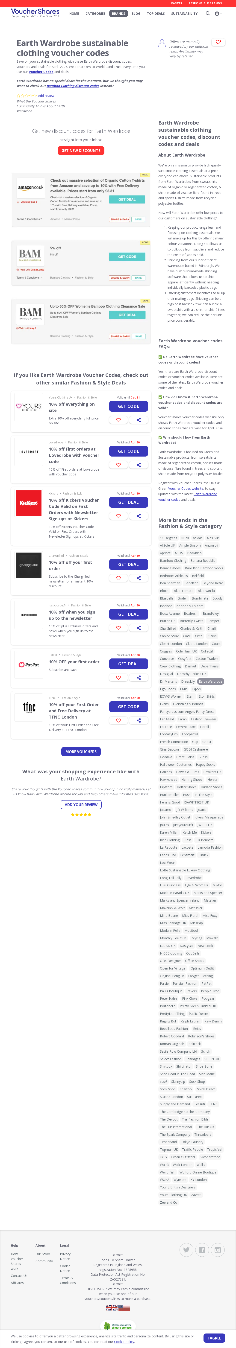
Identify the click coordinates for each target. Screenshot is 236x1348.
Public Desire (198, 1013)
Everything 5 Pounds (188, 704)
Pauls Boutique (171, 991)
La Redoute (168, 847)
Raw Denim (213, 1021)
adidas (198, 538)
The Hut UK (205, 1127)
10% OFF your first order (74, 661)
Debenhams (210, 666)
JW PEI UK (205, 825)
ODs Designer (170, 960)
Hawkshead (168, 779)
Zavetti (196, 1195)
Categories (96, 13)
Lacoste (187, 847)
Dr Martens (168, 681)
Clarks (212, 636)
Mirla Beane (169, 915)
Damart (190, 666)
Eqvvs (196, 689)
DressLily (188, 681)
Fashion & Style (87, 397)
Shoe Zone (204, 1066)
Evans (164, 704)
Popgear (208, 998)
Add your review (81, 804)
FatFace (166, 727)
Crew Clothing (170, 666)
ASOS (179, 553)
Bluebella (167, 598)
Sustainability (184, 13)
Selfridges (193, 1059)
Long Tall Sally (170, 878)
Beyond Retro (213, 583)
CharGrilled (56, 556)
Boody (217, 598)
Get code (128, 406)
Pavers (192, 991)
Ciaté (187, 636)
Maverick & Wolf (172, 908)
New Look (205, 945)
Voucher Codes (41, 72)
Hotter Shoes (187, 787)
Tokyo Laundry (192, 1142)
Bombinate (200, 598)
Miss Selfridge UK (173, 923)
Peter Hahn (168, 998)
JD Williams (185, 809)
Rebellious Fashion (174, 1028)
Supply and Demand (175, 1104)
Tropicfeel (214, 1149)
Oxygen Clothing (200, 976)
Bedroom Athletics (174, 576)
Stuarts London (171, 1097)
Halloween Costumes (176, 764)
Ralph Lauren (190, 1021)
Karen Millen (169, 832)
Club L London (197, 643)
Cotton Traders (207, 658)
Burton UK (168, 621)
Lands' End (168, 855)
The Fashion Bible (195, 1119)
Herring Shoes (191, 779)
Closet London (171, 643)
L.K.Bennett (204, 840)
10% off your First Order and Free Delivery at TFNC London (74, 711)
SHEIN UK (211, 1059)
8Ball (185, 538)
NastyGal (186, 945)
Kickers (53, 493)
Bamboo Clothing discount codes (73, 86)
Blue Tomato (184, 590)
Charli (211, 628)
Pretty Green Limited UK (198, 1006)
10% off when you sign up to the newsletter (72, 615)
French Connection (174, 742)
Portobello (168, 1006)
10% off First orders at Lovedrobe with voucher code (74, 455)
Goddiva (166, 757)
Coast (216, 643)
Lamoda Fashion (210, 847)
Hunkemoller (169, 794)
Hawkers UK (212, 772)
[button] (218, 14)
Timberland (168, 1142)
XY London (199, 1179)
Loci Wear (167, 862)
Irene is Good (170, 802)
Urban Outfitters (183, 1157)
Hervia (212, 779)
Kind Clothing (170, 840)
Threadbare (203, 1134)
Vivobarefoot (210, 1157)
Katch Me (190, 832)
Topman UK (169, 1149)
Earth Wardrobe (210, 681)
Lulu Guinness (170, 885)
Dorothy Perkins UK (191, 674)
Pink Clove (190, 998)
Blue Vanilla (206, 590)
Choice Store (169, 636)
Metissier (195, 908)
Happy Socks (205, 764)
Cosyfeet (185, 658)
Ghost (206, 742)
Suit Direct (195, 1097)
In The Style (203, 794)
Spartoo (186, 1089)
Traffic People (192, 1149)
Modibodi (191, 930)
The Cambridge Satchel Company (185, 1111)
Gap (195, 742)
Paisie (164, 983)
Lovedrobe (56, 442)
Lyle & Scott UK (196, 885)
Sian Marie (207, 1074)
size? (163, 1081)
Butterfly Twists (191, 621)
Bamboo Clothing (173, 560)
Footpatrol (190, 734)
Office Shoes (194, 960)
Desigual (166, 674)
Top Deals (156, 13)
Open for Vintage (172, 968)
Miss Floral (190, 915)
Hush (187, 794)
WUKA (164, 1179)
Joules (164, 825)
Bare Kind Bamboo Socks (204, 568)
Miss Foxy (209, 915)
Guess (203, 757)
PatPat (53, 655)
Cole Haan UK (186, 651)
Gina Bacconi (170, 749)
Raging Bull (168, 1021)
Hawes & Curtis (187, 772)
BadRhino (194, 553)
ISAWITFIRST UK (196, 802)
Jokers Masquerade (209, 817)
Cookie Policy (124, 1341)
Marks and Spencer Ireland (180, 900)
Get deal (128, 502)
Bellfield (198, 576)
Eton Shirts (207, 696)
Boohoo (166, 606)
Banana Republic (202, 560)
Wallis (201, 1164)
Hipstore (166, 787)
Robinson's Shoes (201, 1036)
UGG (163, 1157)
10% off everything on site (72, 407)
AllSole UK (167, 545)
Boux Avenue (170, 613)
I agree (214, 1338)
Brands (118, 13)
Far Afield (167, 719)
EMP (183, 689)
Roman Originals (172, 1044)
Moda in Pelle (170, 930)
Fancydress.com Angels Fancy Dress (187, 711)
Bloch (164, 590)
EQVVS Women (171, 696)
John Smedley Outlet (175, 817)
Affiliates (17, 1283)
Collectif (207, 651)
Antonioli (211, 545)
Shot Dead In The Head (177, 1074)
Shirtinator (184, 1066)
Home (74, 13)
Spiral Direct (206, 1089)
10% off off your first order (70, 565)
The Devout (169, 1119)
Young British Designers (178, 1187)
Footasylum (169, 734)
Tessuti (199, 1104)
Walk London (182, 1164)
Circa (198, 636)
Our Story (42, 1254)
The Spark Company (175, 1134)
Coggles (166, 651)
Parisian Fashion (185, 983)
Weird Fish (167, 1172)
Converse (167, 658)
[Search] (208, 13)
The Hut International (176, 1127)
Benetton (191, 583)
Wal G (164, 1164)
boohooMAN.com (190, 606)
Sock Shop (197, 1081)
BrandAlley (211, 613)
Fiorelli (204, 727)
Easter (176, 3)
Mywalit (212, 938)
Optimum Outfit (202, 968)
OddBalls (193, 953)
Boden (183, 598)
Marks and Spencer (208, 893)
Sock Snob (168, 1089)
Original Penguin (172, 976)
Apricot (165, 553)
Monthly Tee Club (173, 938)
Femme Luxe (186, 727)
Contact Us (19, 1275)
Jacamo (165, 809)
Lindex (203, 855)
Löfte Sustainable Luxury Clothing (185, 870)
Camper (213, 621)
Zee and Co (168, 1202)
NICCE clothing (171, 953)
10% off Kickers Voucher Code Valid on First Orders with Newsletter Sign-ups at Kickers (74, 509)
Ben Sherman (170, 583)
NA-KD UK (168, 945)
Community (44, 1261)
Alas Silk (213, 538)
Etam (191, 696)
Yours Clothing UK (60, 397)
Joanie (201, 809)
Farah (182, 719)
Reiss (197, 1028)
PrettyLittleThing (172, 1013)
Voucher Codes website (185, 488)
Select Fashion (171, 1059)
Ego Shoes (168, 689)
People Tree (210, 991)
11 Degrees (168, 538)
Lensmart (187, 855)
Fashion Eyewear (203, 719)
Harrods (166, 772)
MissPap (196, 923)
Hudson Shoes (211, 787)
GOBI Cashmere (196, 749)
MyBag (197, 938)
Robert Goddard (172, 1036)
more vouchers (81, 751)
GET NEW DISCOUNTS (81, 150)
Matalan (210, 900)
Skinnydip (178, 1081)
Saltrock (195, 1044)
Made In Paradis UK (174, 893)
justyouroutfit (57, 605)
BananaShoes (170, 568)
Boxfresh (191, 613)
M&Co (217, 885)
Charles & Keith (191, 628)
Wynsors (180, 1179)
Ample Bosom (190, 545)
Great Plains (185, 757)
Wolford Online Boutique (198, 1172)
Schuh (205, 1051)
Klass (188, 840)
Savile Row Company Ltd (178, 1051)
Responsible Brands (205, 3)
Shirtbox (166, 1066)
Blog (136, 13)
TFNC (52, 698)
